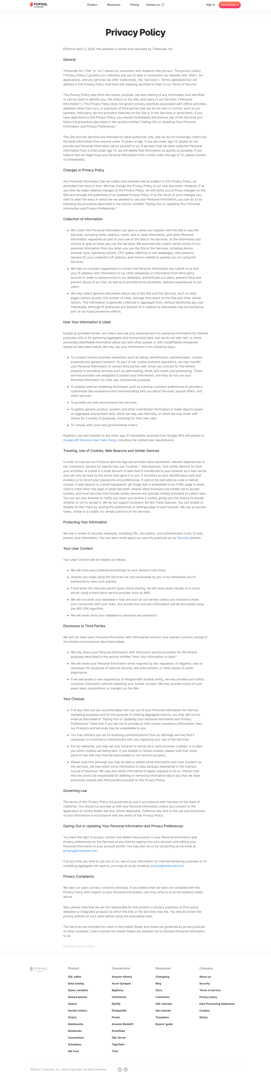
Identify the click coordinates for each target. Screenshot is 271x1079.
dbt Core (73, 1051)
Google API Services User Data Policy (89, 440)
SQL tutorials (163, 1003)
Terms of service (210, 990)
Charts (72, 1017)
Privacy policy (208, 997)
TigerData (118, 1044)
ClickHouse (119, 997)
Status (203, 1017)
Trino (115, 1051)
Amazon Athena (122, 976)
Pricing (134, 4)
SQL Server (119, 1037)
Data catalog (76, 983)
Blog (158, 983)
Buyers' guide (164, 1024)
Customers (162, 997)
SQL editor (74, 976)
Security (183, 538)
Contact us (155, 4)
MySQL (116, 1003)
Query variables (78, 990)
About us (205, 976)
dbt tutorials (163, 1010)
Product (93, 4)
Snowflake (118, 1031)
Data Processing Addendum (217, 1003)
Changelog (162, 976)
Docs (158, 990)
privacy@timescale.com (80, 851)
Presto (116, 1017)
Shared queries (77, 997)
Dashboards (75, 1024)
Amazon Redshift (123, 1024)
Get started (230, 5)
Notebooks (75, 1031)
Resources (115, 4)
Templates (162, 1017)
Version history (77, 1010)
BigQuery (118, 990)
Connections (76, 1037)
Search (72, 1003)
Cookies (204, 1010)
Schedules (74, 1044)
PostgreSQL (119, 1010)
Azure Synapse (121, 983)
